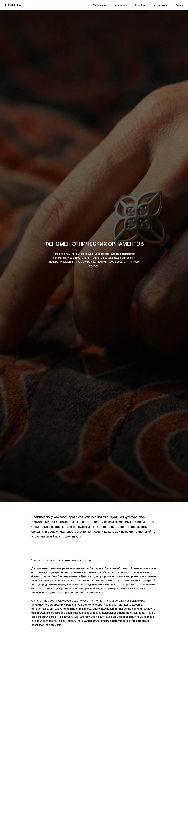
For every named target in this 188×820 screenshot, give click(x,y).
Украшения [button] (99, 5)
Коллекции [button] (120, 5)
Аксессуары (160, 5)
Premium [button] (140, 5)
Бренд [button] (179, 5)
